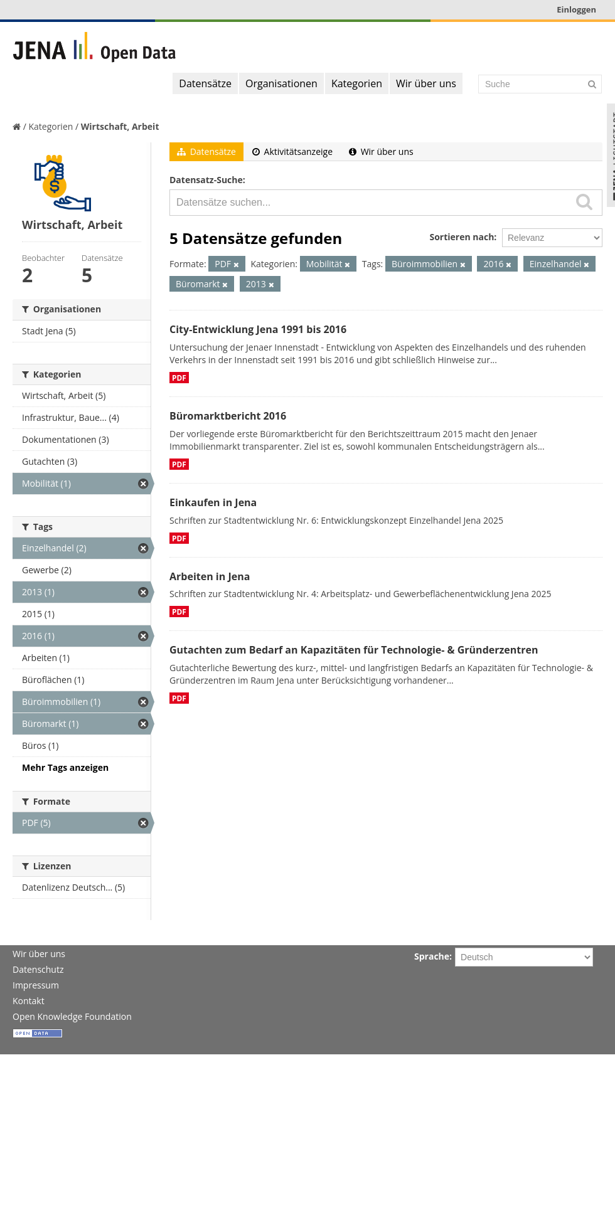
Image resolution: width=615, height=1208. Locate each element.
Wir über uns (426, 83)
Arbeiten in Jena (209, 576)
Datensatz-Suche (206, 180)
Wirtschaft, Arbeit (120, 126)
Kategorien (356, 83)
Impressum (36, 985)
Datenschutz (38, 969)
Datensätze (205, 83)
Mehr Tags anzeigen (65, 767)
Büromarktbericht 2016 (227, 416)
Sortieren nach (461, 237)
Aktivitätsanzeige (292, 151)
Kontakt (29, 1001)
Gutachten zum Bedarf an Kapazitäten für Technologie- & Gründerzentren (353, 650)
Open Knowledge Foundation (72, 1016)
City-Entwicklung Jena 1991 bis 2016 (257, 329)
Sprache (431, 956)
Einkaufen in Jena (213, 502)
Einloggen (576, 9)
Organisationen (281, 83)
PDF (179, 378)
